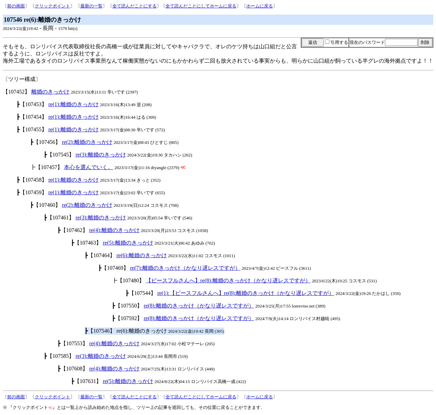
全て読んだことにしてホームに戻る (201, 6)
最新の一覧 (91, 6)
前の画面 (16, 6)
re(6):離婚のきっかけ (141, 255)
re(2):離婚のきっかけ (87, 142)
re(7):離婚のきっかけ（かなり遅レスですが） (185, 268)
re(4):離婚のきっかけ (114, 230)
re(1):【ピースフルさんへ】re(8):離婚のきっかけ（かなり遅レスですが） (245, 293)
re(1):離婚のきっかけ (73, 104)
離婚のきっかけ (50, 92)
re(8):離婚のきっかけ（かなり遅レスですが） (199, 306)
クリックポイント (52, 6)
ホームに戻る (259, 6)
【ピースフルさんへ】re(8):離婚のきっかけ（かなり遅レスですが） (228, 280)
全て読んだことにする (134, 6)
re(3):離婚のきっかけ (101, 154)
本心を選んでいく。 (88, 167)
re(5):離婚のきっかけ (128, 243)
